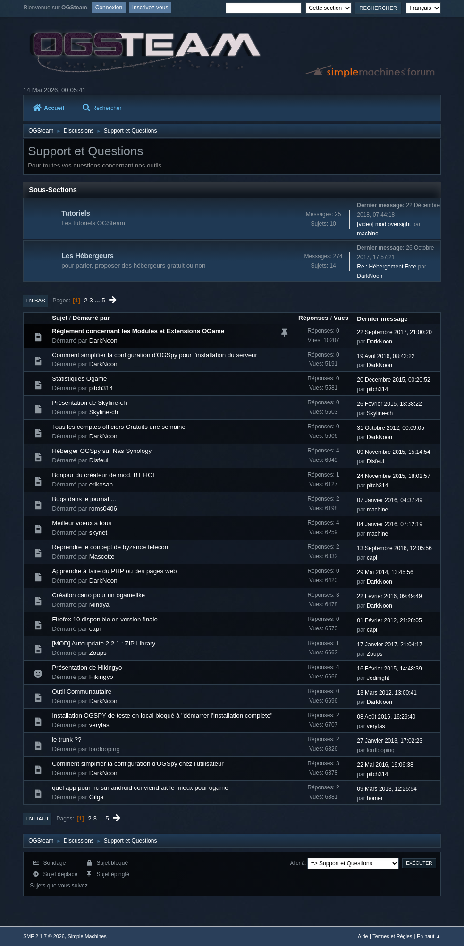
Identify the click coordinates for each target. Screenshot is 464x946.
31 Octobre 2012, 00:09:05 (390, 428)
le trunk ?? (66, 739)
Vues (341, 317)
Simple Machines (86, 936)
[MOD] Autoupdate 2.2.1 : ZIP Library (103, 643)
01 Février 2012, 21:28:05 (389, 620)
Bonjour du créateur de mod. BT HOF (104, 474)
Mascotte (102, 556)
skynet (98, 532)
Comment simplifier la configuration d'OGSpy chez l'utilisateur (138, 763)
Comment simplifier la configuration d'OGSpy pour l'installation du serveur (154, 355)
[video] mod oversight (384, 224)
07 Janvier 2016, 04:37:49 (389, 500)
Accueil (48, 108)
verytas (99, 724)
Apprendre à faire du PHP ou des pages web (114, 571)
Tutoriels (75, 213)
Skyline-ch (103, 412)
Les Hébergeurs (87, 256)
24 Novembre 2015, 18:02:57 (393, 476)
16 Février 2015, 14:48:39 (389, 668)
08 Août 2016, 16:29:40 (386, 716)
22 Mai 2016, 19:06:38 (385, 765)
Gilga (96, 797)
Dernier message (382, 318)
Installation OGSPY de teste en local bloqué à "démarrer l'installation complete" (162, 715)
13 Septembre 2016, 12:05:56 (394, 548)
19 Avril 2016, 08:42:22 (385, 356)
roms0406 (103, 508)
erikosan (101, 484)
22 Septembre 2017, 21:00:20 (394, 332)
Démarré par (91, 317)
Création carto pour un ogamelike (98, 595)
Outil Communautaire (81, 691)
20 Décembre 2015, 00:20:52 (393, 380)
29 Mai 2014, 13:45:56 (385, 572)
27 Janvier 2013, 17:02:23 (389, 740)
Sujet (59, 317)
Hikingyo (101, 676)
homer (375, 798)
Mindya (99, 604)
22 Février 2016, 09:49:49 (389, 596)
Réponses (313, 317)
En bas (35, 300)
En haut (37, 818)
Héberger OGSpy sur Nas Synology (102, 450)
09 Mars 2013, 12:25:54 (387, 789)
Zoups (98, 652)
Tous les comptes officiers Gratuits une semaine (119, 426)
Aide (363, 936)
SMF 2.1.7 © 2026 (44, 936)
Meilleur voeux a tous (81, 523)
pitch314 (101, 388)
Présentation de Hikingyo (87, 667)
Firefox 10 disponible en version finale (105, 619)
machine (367, 233)
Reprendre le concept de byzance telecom (111, 547)
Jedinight (378, 678)
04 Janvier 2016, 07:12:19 (389, 524)
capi (372, 557)
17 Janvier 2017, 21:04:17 (389, 644)
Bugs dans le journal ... (84, 498)
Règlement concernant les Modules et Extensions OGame (138, 331)
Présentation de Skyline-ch (89, 402)
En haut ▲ (429, 936)
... (97, 300)
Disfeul (99, 460)
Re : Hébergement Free (386, 266)
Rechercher (102, 108)
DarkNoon (369, 276)
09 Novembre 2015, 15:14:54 (393, 452)
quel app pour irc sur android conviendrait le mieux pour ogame (140, 787)
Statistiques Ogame (79, 378)
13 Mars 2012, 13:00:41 (387, 692)
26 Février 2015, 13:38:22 (389, 404)
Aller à (297, 863)
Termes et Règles (392, 936)
